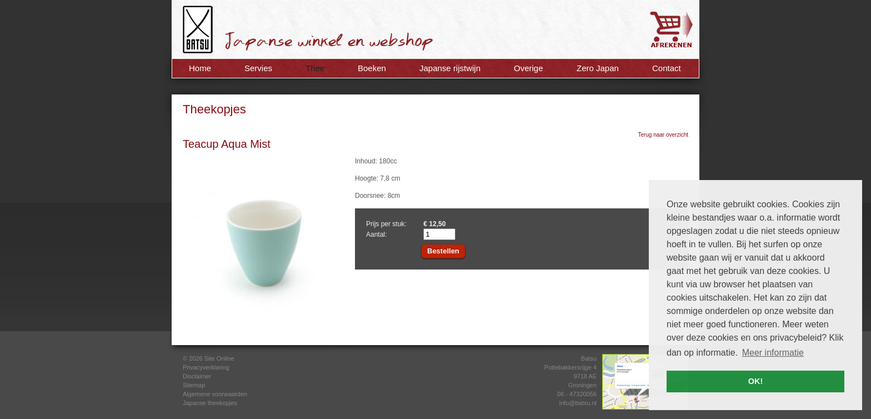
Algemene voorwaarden (215, 394)
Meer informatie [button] (773, 352)
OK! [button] (755, 381)
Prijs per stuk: (386, 224)
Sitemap (194, 385)
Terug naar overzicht (663, 135)
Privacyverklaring (206, 367)
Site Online (219, 358)
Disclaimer (197, 376)
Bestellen (443, 251)
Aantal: (376, 234)
